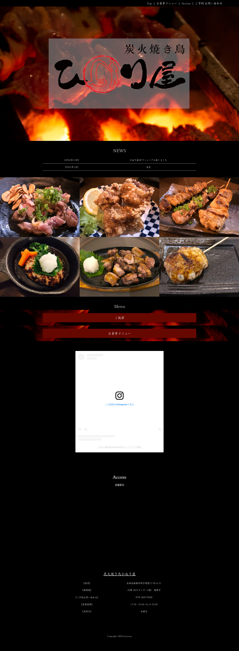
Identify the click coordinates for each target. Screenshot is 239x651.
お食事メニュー (166, 3)
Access (186, 3)
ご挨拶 (119, 317)
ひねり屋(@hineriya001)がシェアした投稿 (119, 447)
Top (149, 3)
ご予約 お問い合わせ (208, 3)
